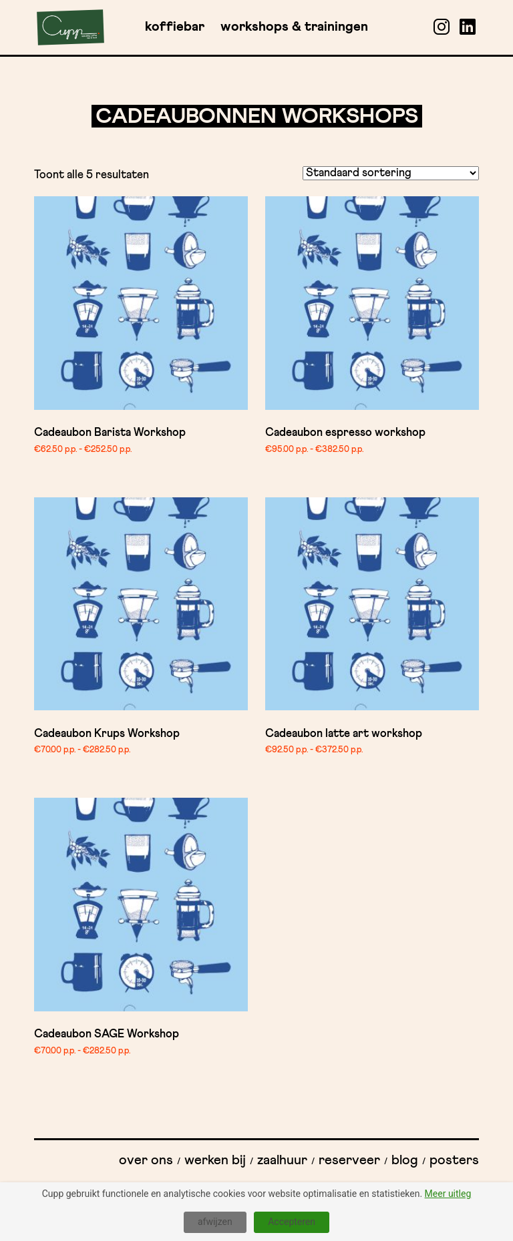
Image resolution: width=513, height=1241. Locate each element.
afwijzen (215, 1221)
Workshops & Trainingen (294, 26)
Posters (454, 1160)
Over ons (146, 1160)
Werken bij (215, 1160)
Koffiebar (174, 26)
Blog (404, 1160)
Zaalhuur (282, 1160)
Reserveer (349, 1160)
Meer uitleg (448, 1193)
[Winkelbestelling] (391, 173)
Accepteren (291, 1221)
